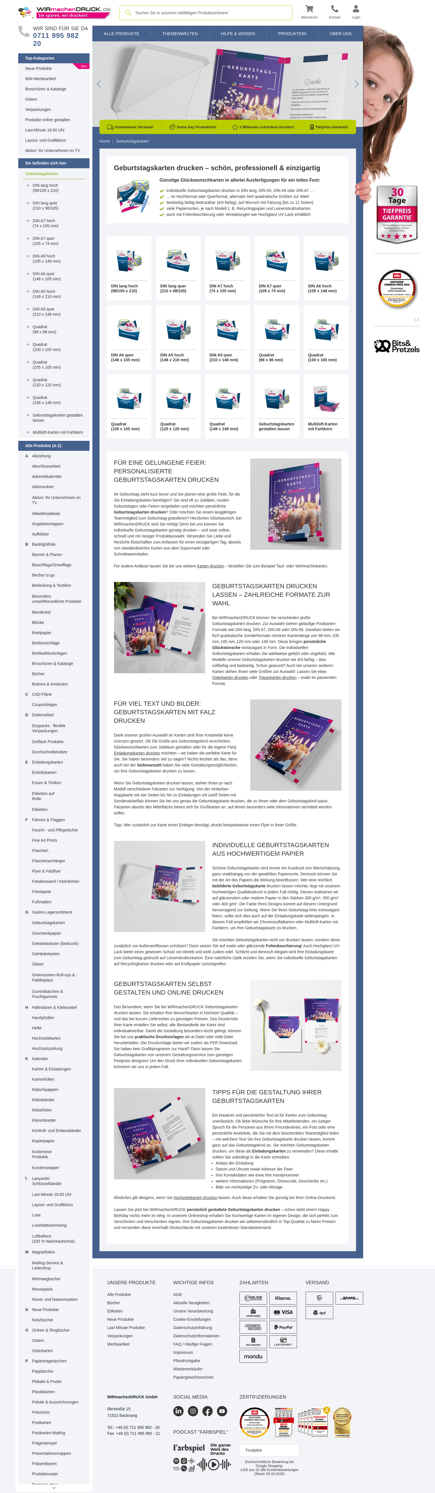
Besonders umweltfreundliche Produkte (57, 599)
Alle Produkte (121, 33)
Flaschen (40, 851)
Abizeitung (41, 456)
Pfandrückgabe (186, 1360)
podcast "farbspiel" (200, 1432)
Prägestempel (44, 1443)
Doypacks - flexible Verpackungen (49, 728)
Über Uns (341, 33)
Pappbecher (43, 1371)
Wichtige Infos (193, 1282)
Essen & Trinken (46, 783)
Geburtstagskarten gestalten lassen (58, 418)
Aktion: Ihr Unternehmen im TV (52, 151)
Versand (317, 1282)
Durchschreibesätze (50, 752)
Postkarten (41, 1423)
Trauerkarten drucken (277, 677)
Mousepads (42, 1289)
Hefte (37, 1028)
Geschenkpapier (46, 933)
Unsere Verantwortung (193, 1311)
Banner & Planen (47, 555)
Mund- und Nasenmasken (55, 1299)
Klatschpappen (45, 1090)
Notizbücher (43, 1320)
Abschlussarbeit (46, 466)
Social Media (190, 1397)
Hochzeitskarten (46, 1038)
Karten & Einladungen (51, 1069)
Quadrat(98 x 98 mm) (44, 329)
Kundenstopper (45, 1168)
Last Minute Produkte (126, 1327)
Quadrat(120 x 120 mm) (47, 382)
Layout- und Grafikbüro (45, 140)
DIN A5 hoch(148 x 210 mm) (47, 294)
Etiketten (40, 810)
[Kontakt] (335, 13)
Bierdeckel (41, 612)
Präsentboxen (44, 1464)
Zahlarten (253, 1282)
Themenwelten (180, 33)
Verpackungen (38, 109)
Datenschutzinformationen (196, 1336)
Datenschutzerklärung (192, 1327)
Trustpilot (253, 1450)
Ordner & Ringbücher (51, 1330)
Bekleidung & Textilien (51, 585)
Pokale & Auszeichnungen (55, 1402)
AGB (177, 1294)
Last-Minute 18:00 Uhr (45, 130)
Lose (36, 1215)
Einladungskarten (47, 762)
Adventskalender (47, 476)
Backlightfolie (44, 544)
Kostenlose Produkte (42, 1154)
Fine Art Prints (44, 840)
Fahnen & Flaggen (48, 820)
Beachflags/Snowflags (52, 565)
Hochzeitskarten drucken (196, 1197)
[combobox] (206, 13)
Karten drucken (210, 566)
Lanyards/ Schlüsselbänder (47, 1181)
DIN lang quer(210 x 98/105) (45, 205)
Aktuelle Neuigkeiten (191, 1303)
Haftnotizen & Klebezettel (54, 1007)
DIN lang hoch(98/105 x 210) (45, 188)
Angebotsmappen (48, 524)
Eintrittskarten (44, 772)
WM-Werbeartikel (40, 79)
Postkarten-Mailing (48, 1433)
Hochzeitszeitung (47, 1048)
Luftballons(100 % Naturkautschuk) (53, 1239)
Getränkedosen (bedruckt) (55, 944)
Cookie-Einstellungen (192, 1319)
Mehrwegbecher (46, 1279)
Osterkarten (42, 1351)
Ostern (31, 99)
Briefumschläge (46, 643)
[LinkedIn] (178, 1411)
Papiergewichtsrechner (193, 1377)
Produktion (292, 33)
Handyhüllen (43, 1018)
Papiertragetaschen (49, 1361)
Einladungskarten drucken (137, 753)
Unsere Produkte (131, 1282)
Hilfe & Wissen (238, 33)
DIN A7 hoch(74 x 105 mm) (45, 223)
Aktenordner (43, 487)
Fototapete (41, 892)
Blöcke (38, 622)
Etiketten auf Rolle (43, 796)
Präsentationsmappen (51, 1453)
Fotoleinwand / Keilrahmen (56, 881)
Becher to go (43, 575)
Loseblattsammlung (49, 1225)
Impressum (183, 1352)
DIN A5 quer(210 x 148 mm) (47, 312)
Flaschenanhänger (48, 861)
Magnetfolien (43, 1252)
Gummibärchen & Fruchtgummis (47, 994)
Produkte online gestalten (47, 120)
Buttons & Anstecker (50, 684)
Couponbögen (44, 705)
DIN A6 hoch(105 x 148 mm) (47, 258)
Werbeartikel (118, 1344)
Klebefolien (42, 1110)
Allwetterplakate (46, 514)
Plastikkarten (43, 1392)
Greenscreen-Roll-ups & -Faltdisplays (55, 977)
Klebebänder (43, 1100)
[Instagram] (193, 1411)
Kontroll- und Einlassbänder (56, 1131)
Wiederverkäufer (188, 1369)
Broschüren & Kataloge (45, 89)
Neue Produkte (38, 68)
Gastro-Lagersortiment (52, 912)
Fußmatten (42, 902)
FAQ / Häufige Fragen (192, 1344)
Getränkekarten (46, 954)
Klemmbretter (44, 1120)
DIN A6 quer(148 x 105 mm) (47, 276)
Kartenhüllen (43, 1079)
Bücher (38, 674)
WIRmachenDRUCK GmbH (132, 1397)
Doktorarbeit (43, 715)
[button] (309, 13)
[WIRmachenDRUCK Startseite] (64, 12)
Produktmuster (45, 1474)
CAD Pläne (42, 694)
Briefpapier (42, 633)
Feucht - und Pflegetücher (55, 830)
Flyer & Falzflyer (46, 871)
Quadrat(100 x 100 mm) (47, 347)
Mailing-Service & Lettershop (47, 1265)
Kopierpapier (43, 1141)
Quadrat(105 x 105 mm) (47, 365)
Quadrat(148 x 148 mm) (47, 400)
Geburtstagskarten (41, 173)
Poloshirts (41, 1412)
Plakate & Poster (47, 1382)
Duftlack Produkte (48, 742)
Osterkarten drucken (230, 677)
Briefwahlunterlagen (50, 653)
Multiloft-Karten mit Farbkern (58, 432)
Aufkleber (40, 534)
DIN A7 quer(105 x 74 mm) (45, 241)
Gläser (38, 964)
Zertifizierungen (262, 1397)
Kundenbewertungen (276, 1470)
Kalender (40, 1059)
